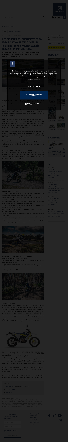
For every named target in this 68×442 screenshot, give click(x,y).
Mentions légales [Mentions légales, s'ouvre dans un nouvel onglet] (37, 79)
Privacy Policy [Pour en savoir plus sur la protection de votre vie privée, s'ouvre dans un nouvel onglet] (30, 79)
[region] (34, 85)
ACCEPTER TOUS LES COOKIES (34, 95)
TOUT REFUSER (34, 86)
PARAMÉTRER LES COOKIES (32, 104)
